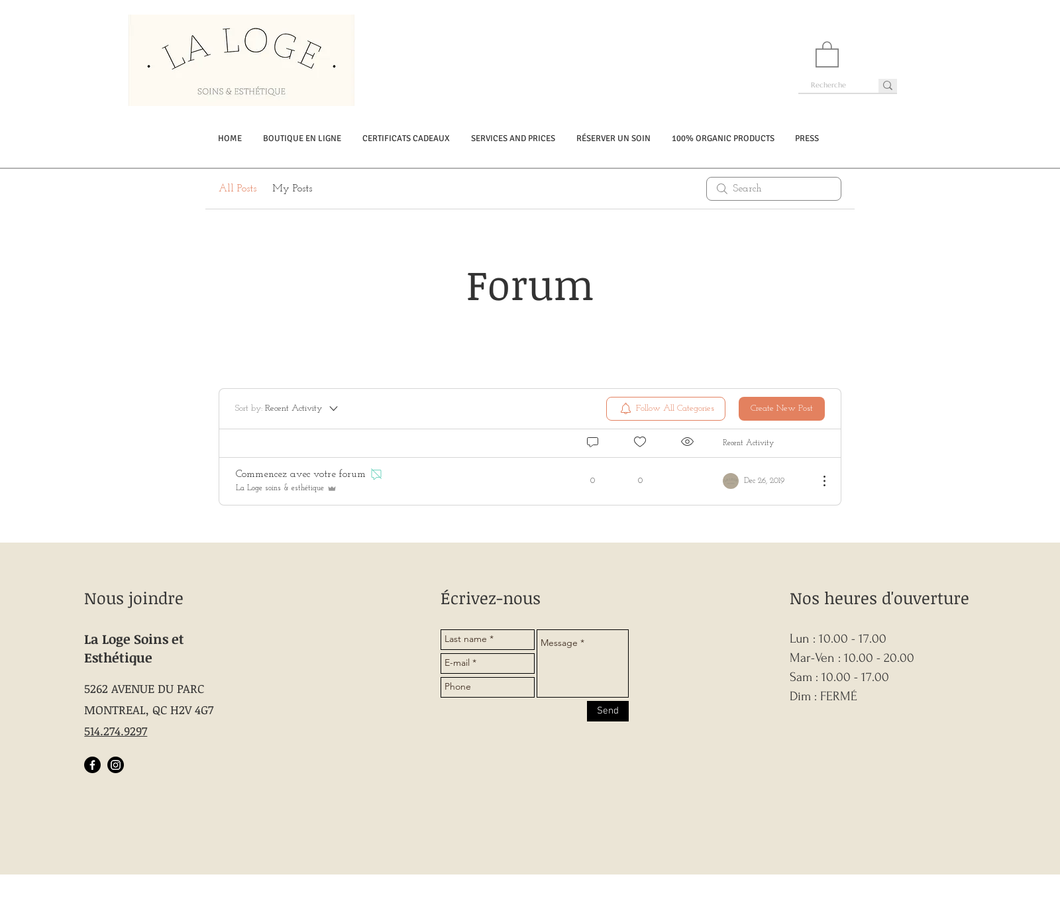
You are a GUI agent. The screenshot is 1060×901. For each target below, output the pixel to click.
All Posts (237, 189)
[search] (773, 189)
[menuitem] (665, 409)
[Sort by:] (287, 409)
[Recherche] (828, 85)
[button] (827, 54)
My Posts (292, 189)
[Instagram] (115, 765)
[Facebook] (92, 765)
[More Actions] (817, 481)
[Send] (608, 711)
